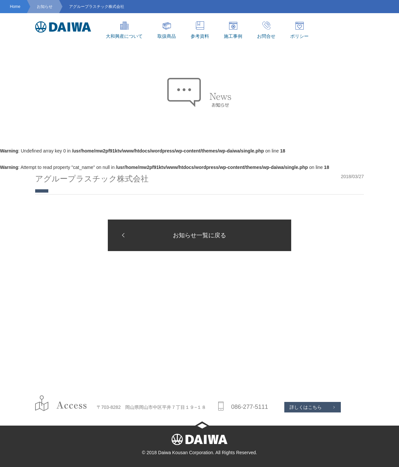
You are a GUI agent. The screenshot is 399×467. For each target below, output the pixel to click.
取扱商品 (166, 30)
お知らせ (45, 6)
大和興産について (124, 30)
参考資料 (200, 30)
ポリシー (299, 30)
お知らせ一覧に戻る (172, 235)
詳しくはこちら (306, 407)
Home (15, 6)
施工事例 (233, 30)
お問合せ (266, 30)
